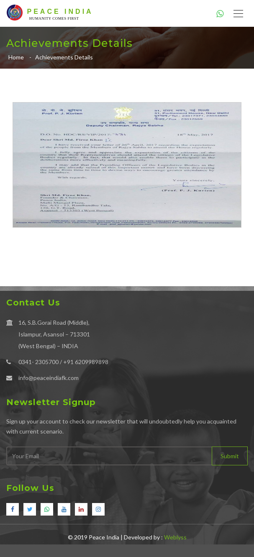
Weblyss (175, 537)
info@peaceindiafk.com (48, 377)
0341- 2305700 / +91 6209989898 (63, 361)
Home (16, 57)
